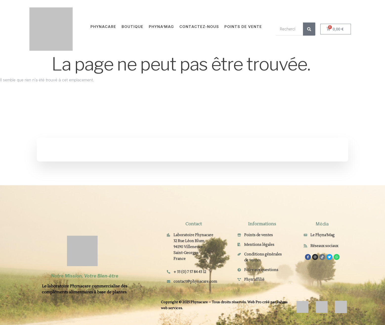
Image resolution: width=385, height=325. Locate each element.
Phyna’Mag (161, 26)
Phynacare (103, 26)
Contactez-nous (199, 26)
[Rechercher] (309, 29)
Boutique (132, 26)
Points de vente (243, 26)
